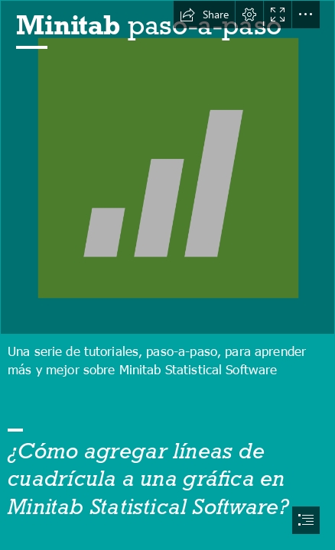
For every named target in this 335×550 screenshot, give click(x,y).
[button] (204, 14)
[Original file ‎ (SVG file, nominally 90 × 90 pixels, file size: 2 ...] (167, 167)
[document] (167, 275)
